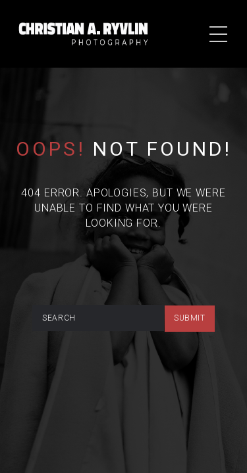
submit (190, 318)
